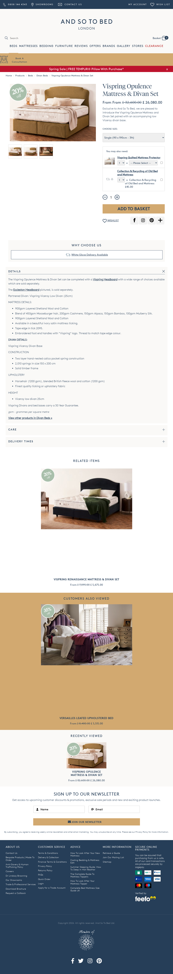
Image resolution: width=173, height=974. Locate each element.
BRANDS (109, 46)
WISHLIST (111, 221)
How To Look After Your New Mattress (85, 854)
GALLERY (123, 46)
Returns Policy (45, 870)
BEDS (13, 46)
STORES (137, 46)
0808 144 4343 (15, 4)
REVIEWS (81, 46)
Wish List (160, 4)
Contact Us (69, 4)
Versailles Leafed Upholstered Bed (86, 718)
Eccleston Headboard (26, 289)
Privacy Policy (141, 832)
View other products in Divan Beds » (30, 418)
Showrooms (42, 4)
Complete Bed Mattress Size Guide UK (84, 889)
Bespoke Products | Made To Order (20, 858)
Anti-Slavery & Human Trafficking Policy (17, 865)
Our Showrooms (14, 880)
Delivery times (20, 441)
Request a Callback (16, 893)
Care (12, 429)
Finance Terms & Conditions (52, 861)
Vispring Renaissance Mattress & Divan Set (86, 579)
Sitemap (107, 861)
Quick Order (44, 879)
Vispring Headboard (105, 279)
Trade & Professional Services (21, 884)
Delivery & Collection (48, 857)
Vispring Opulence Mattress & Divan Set (86, 773)
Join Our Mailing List (113, 857)
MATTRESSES (28, 46)
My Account (137, 4)
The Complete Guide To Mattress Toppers (82, 875)
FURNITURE (64, 46)
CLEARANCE (154, 46)
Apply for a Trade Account (51, 887)
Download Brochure (16, 888)
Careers (10, 871)
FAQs (40, 874)
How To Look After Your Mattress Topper (82, 882)
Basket (160, 38)
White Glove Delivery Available (89, 254)
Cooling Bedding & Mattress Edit (84, 861)
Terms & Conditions (48, 853)
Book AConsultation (19, 60)
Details (14, 271)
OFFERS (95, 46)
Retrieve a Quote (111, 853)
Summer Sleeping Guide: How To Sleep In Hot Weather (85, 868)
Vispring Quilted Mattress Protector (138, 157)
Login (41, 883)
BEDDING (46, 46)
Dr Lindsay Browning (16, 875)
